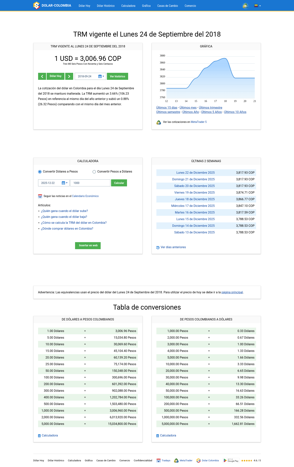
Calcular (119, 182)
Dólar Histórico (105, 6)
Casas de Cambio (167, 6)
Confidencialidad (143, 460)
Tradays (163, 460)
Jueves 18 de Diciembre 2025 (195, 199)
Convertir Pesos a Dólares (114, 171)
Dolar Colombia (207, 460)
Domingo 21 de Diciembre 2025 (193, 179)
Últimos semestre (168, 112)
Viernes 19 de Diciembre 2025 (194, 192)
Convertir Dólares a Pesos (60, 171)
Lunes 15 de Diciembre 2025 (195, 219)
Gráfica (146, 6)
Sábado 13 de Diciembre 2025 (194, 232)
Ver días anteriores (171, 247)
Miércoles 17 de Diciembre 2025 (193, 206)
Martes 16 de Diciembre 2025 (195, 212)
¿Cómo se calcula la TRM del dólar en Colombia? (74, 222)
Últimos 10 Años (235, 112)
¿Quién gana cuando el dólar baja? (64, 217)
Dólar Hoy (84, 6)
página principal (232, 292)
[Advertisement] (147, 20)
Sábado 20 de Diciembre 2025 (194, 186)
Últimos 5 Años (211, 112)
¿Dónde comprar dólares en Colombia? (67, 228)
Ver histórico (117, 76)
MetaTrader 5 (199, 121)
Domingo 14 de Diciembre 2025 (193, 226)
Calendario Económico (85, 196)
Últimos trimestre (210, 107)
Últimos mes (188, 107)
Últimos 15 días (166, 107)
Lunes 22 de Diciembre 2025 (195, 172)
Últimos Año (190, 112)
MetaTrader (183, 460)
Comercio (190, 6)
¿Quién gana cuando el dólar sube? (64, 211)
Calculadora (128, 6)
